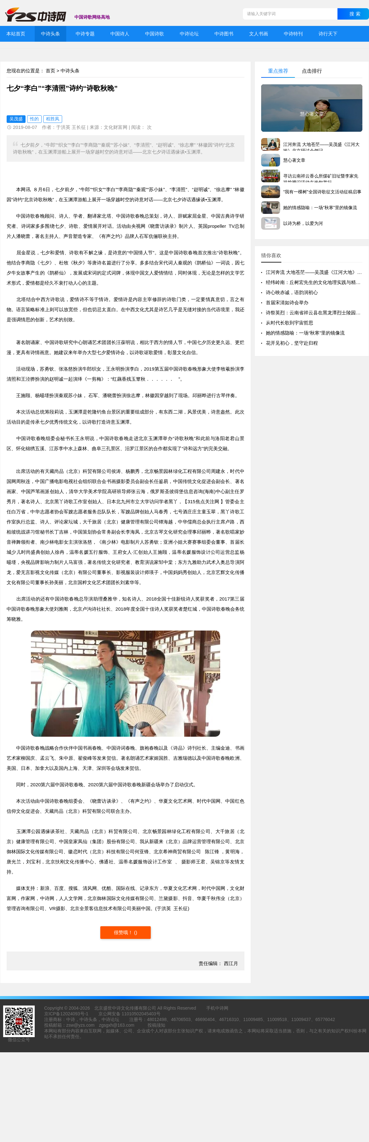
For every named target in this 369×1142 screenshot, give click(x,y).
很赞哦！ (124, 932)
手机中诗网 (217, 1008)
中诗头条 (70, 70)
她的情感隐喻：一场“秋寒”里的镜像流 (305, 332)
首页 (50, 70)
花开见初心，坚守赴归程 (292, 343)
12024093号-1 (74, 1013)
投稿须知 (156, 1025)
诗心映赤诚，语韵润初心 (292, 292)
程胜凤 (52, 118)
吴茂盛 (16, 118)
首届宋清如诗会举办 (287, 302)
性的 (34, 118)
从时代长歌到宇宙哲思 (289, 322)
